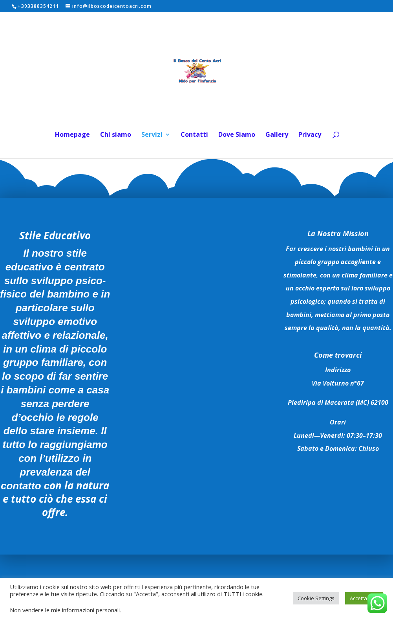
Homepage (72, 135)
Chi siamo (115, 135)
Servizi (152, 135)
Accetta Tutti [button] (364, 598)
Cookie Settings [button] (316, 598)
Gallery (276, 135)
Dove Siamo (236, 135)
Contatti (194, 135)
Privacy (309, 135)
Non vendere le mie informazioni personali (65, 610)
